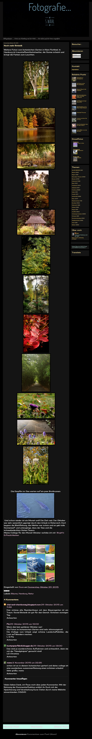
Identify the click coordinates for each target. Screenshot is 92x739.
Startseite (36, 726)
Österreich (74, 205)
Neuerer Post (11, 726)
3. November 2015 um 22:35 (27, 663)
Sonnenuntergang (76, 218)
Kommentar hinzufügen (16, 679)
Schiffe (74, 211)
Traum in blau (81, 143)
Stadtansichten (76, 220)
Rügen (73, 209)
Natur (31, 594)
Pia (8, 624)
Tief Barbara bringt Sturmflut (81, 101)
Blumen (74, 179)
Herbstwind (80, 150)
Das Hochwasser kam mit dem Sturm (82, 125)
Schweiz (74, 216)
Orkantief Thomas (81, 112)
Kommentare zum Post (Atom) (42, 734)
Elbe (73, 183)
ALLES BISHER (76, 170)
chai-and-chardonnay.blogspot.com (24, 605)
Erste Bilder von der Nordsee (82, 130)
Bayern (73, 174)
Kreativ (73, 194)
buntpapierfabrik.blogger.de (20, 646)
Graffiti (79, 157)
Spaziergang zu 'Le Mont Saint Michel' (82, 107)
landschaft (74, 196)
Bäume (14, 594)
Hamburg (23, 594)
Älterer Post (61, 726)
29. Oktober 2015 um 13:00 (47, 646)
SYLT (73, 222)
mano (9, 663)
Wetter (73, 224)
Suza (77, 233)
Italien (73, 192)
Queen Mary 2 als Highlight (81, 90)
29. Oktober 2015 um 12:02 (24, 624)
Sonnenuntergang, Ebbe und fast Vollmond (81, 96)
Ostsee (74, 207)
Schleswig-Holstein (77, 213)
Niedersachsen (75, 200)
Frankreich (74, 185)
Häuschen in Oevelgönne (80, 78)
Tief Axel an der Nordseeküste (81, 84)
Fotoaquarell (76, 149)
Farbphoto (76, 142)
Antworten (12, 618)
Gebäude (74, 187)
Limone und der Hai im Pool (82, 119)
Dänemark (74, 181)
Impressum (75, 69)
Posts (75, 54)
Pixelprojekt (76, 156)
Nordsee (74, 203)
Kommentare (76, 57)
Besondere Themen (77, 176)
